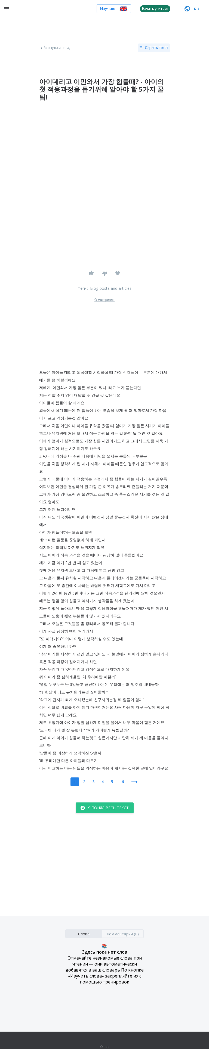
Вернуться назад (55, 47)
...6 (121, 781)
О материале (104, 300)
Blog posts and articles (111, 288)
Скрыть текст (154, 47)
